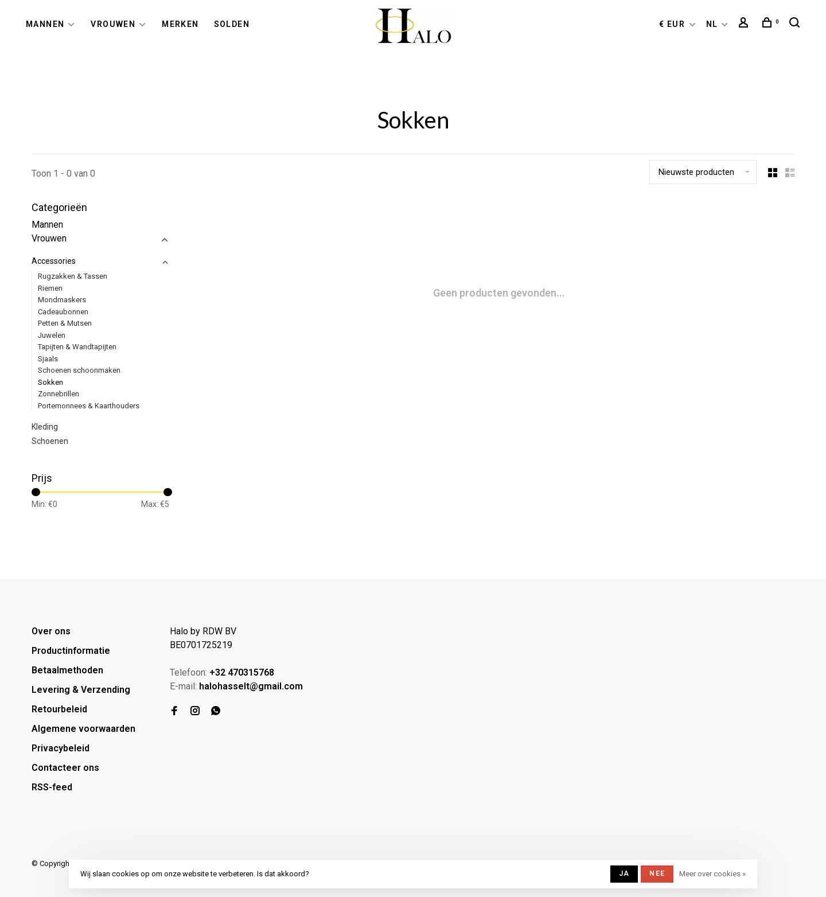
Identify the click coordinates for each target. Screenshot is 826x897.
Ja (624, 873)
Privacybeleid (60, 748)
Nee (657, 873)
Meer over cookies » (712, 873)
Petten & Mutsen (65, 323)
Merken (180, 24)
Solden (232, 24)
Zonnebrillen (58, 393)
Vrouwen (113, 24)
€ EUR (673, 24)
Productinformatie (71, 650)
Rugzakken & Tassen (72, 276)
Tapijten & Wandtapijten (77, 346)
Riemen (50, 288)
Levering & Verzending (81, 689)
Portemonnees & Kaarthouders (88, 405)
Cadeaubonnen (63, 311)
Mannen (45, 24)
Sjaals (48, 358)
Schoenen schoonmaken (79, 370)
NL (712, 24)
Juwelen (51, 335)
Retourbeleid (59, 709)
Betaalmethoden (67, 670)
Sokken (50, 382)
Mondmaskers (62, 299)
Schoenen (50, 441)
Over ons (51, 631)
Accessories (54, 261)
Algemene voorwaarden (83, 728)
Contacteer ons (65, 767)
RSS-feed (52, 787)
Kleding (45, 426)
